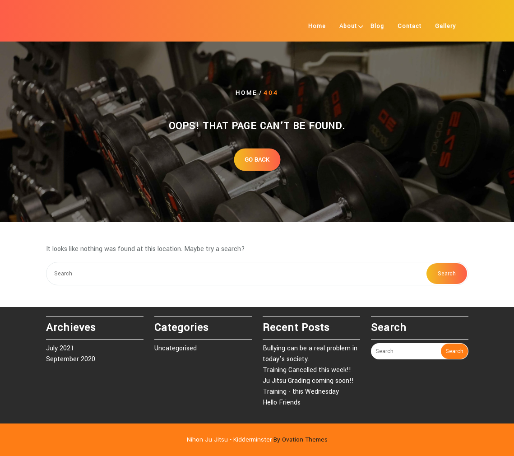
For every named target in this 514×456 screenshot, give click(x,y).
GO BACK (257, 159)
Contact (409, 26)
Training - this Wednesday (301, 391)
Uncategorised (175, 348)
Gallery (445, 26)
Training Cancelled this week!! (307, 370)
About (348, 26)
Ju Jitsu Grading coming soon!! (308, 381)
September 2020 (70, 359)
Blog (377, 26)
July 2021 (60, 348)
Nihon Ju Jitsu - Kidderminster (257, 439)
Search (447, 274)
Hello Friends (282, 402)
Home (317, 26)
